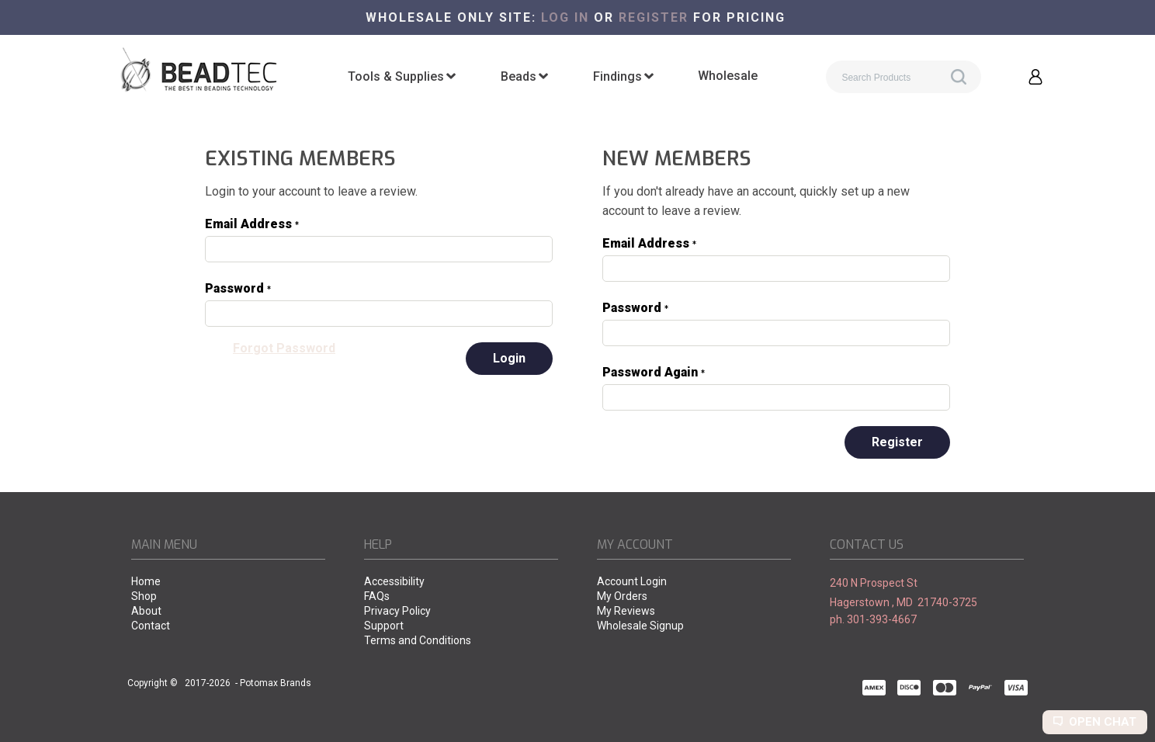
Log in (565, 17)
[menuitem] (402, 77)
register (653, 17)
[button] (1035, 77)
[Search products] (903, 77)
